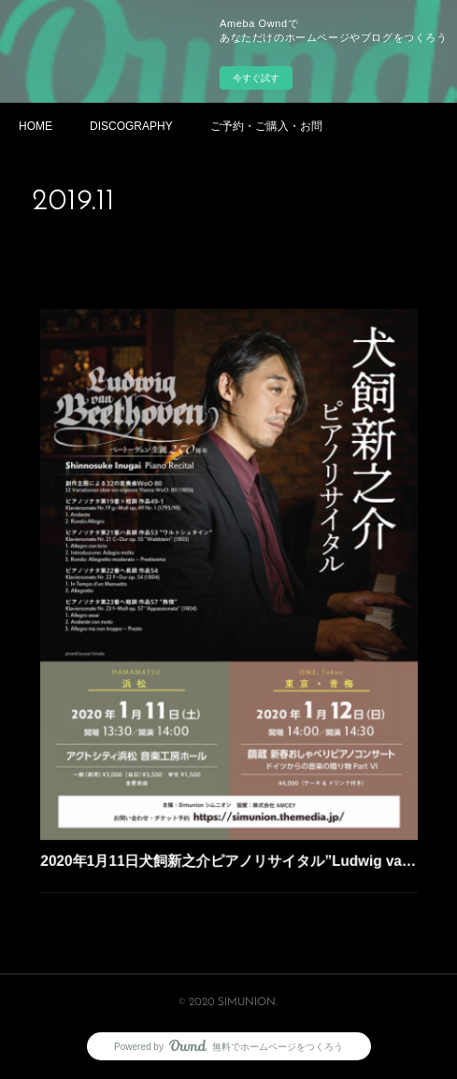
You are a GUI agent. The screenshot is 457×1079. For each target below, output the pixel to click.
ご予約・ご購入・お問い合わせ (266, 126)
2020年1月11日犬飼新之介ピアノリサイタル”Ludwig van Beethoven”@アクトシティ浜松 (229, 828)
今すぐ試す (256, 78)
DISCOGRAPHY (131, 126)
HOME (35, 126)
